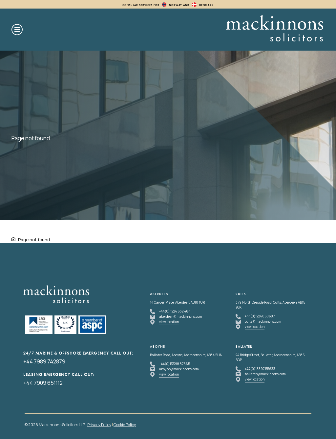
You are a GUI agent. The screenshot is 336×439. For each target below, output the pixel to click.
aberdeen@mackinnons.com (180, 316)
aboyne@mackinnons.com (179, 369)
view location (169, 321)
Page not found (34, 240)
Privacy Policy (99, 424)
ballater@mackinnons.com (265, 374)
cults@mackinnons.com (263, 321)
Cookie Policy (125, 424)
